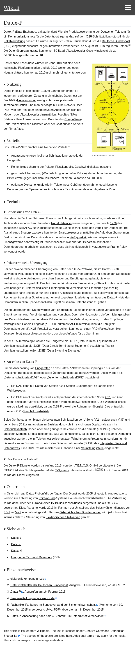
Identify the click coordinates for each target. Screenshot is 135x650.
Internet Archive (42, 609)
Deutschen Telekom (113, 31)
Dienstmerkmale (34, 184)
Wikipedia (43, 630)
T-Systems (62, 470)
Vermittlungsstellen (118, 314)
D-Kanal (37, 503)
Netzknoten (92, 314)
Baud (61, 50)
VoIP (18, 512)
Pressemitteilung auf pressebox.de (32, 598)
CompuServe (73, 119)
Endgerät (63, 309)
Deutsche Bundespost (116, 41)
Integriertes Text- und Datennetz (31, 557)
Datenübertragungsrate (23, 50)
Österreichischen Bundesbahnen (80, 512)
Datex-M (16, 550)
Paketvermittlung (14, 41)
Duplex (96, 424)
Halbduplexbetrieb (15, 429)
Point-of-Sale (47, 498)
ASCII (74, 324)
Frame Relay (118, 246)
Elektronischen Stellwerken (63, 517)
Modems (21, 433)
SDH (7, 512)
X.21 (108, 397)
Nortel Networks (61, 223)
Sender (89, 273)
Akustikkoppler (76, 50)
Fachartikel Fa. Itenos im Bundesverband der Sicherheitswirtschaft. (53, 604)
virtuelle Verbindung (28, 278)
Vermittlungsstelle (92, 448)
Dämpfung (124, 433)
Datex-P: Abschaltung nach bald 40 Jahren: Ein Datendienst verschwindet (57, 616)
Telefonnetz (51, 178)
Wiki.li (11, 7)
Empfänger (108, 273)
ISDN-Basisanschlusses (66, 503)
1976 (113, 223)
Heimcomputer (26, 100)
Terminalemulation (15, 105)
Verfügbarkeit (78, 237)
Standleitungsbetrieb (36, 411)
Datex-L (16, 544)
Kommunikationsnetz (21, 36)
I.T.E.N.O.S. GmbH (86, 465)
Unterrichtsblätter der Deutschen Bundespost (39, 585)
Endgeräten (42, 368)
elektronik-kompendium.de (27, 578)
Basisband (54, 424)
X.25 (89, 36)
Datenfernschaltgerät (61, 377)
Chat (59, 124)
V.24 (97, 419)
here (69, 635)
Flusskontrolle (64, 166)
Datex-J (16, 537)
